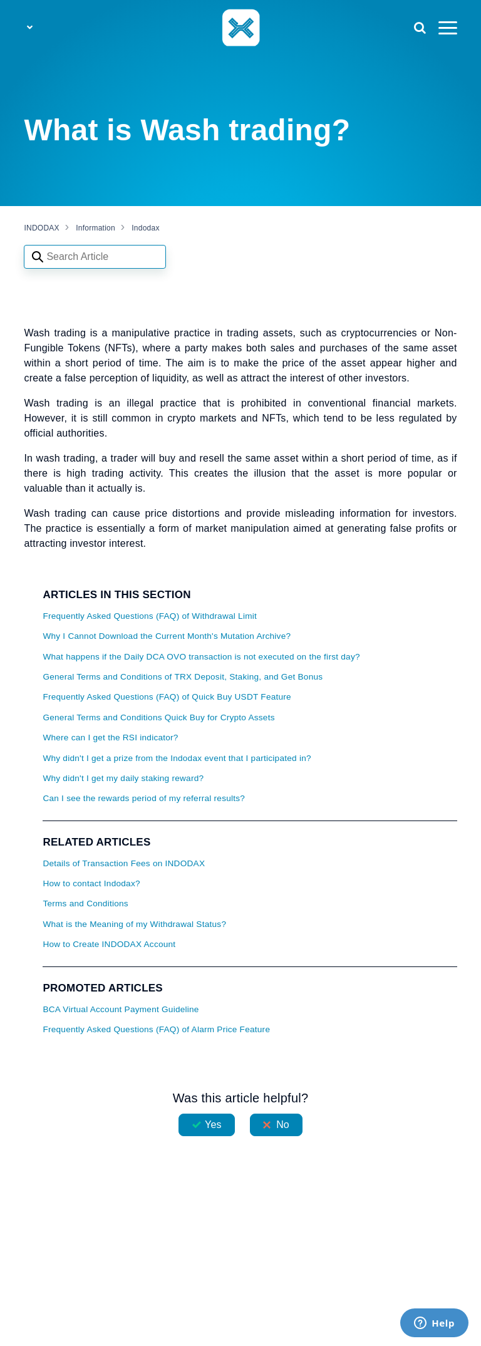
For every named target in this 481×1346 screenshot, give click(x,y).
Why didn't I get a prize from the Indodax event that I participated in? (177, 758)
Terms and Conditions (85, 903)
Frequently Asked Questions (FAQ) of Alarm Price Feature (156, 1029)
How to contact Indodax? (91, 883)
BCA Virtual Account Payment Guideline (121, 1009)
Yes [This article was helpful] (213, 1124)
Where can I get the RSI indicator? (110, 737)
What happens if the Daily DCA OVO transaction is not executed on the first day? (201, 656)
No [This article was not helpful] (282, 1124)
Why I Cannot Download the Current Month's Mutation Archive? (167, 636)
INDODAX (41, 228)
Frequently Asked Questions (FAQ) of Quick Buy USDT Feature (167, 696)
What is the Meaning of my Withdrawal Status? (134, 924)
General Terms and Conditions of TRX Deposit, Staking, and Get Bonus (183, 676)
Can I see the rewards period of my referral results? (144, 798)
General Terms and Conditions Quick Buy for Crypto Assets (158, 717)
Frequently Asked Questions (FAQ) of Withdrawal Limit (150, 616)
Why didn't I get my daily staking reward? (123, 778)
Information (95, 228)
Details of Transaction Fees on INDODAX (124, 863)
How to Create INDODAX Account (109, 944)
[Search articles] (95, 257)
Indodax (145, 228)
